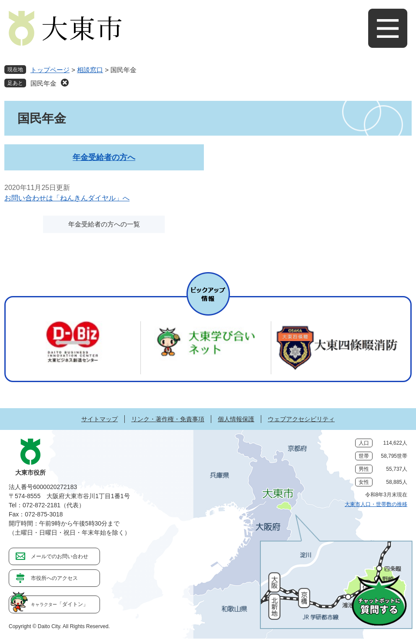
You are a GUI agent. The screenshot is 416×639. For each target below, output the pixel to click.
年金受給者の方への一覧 (104, 224)
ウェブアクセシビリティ (301, 419)
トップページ (50, 69)
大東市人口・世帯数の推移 (376, 504)
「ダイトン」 (59, 604)
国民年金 (43, 83)
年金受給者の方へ (104, 157)
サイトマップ (99, 419)
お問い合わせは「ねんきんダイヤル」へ (67, 198)
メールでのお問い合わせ (59, 556)
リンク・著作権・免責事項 (167, 419)
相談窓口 (90, 69)
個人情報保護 (236, 419)
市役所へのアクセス (54, 578)
